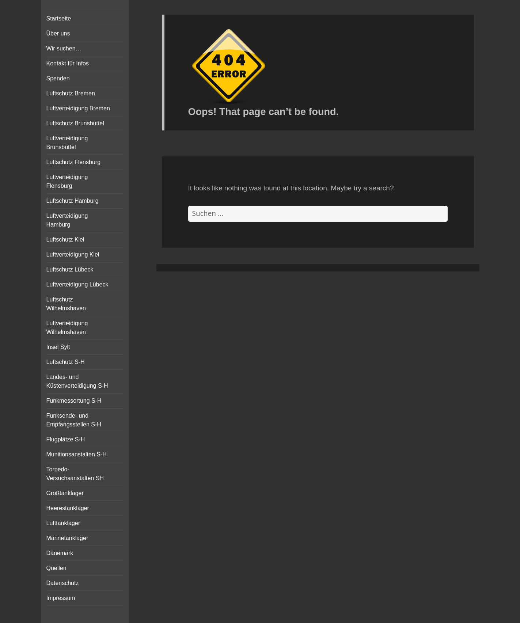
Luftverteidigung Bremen (78, 108)
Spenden (58, 78)
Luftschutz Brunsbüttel (75, 123)
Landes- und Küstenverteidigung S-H (77, 381)
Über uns (58, 33)
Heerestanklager (67, 508)
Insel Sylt (58, 347)
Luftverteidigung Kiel (72, 254)
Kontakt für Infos (67, 63)
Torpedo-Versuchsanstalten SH (75, 473)
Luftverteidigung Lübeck (77, 284)
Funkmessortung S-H (74, 401)
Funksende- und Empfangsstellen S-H (73, 420)
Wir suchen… (63, 48)
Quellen (56, 568)
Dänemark (59, 553)
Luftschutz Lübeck (70, 269)
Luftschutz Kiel (65, 239)
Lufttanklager (63, 523)
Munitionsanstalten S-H (76, 454)
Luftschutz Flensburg (73, 162)
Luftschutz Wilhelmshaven (66, 303)
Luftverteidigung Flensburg (67, 181)
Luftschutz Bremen (70, 93)
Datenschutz (62, 583)
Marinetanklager (67, 538)
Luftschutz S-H (65, 362)
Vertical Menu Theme (332, 279)
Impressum (60, 598)
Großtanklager (65, 493)
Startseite (58, 18)
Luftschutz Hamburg (72, 201)
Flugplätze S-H (65, 439)
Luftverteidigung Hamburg (67, 220)
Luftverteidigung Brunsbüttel (67, 142)
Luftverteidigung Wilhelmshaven (67, 327)
